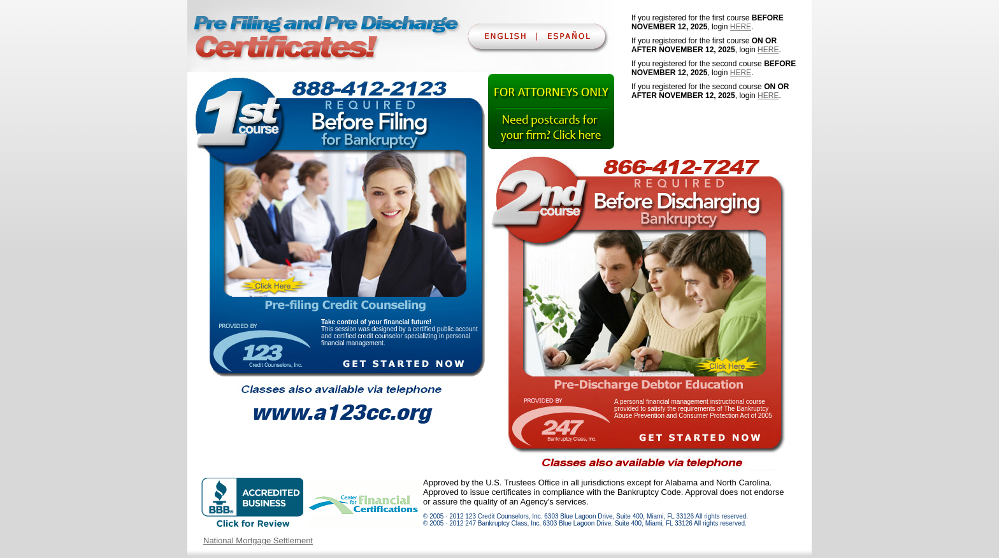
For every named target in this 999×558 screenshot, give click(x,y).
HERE (740, 26)
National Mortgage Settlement (258, 540)
